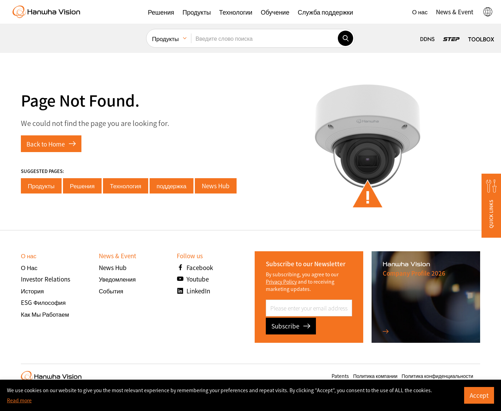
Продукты (41, 185)
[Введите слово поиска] (264, 38)
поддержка (171, 185)
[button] (161, 12)
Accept (479, 395)
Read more (19, 400)
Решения (82, 185)
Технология (125, 185)
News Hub (216, 185)
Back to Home (51, 144)
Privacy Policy (281, 281)
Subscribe (290, 326)
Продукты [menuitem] (165, 38)
